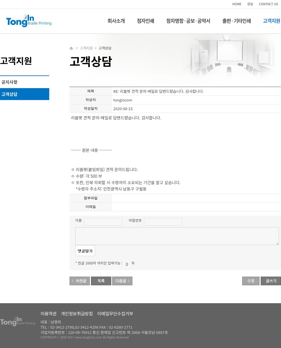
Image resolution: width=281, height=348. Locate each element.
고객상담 (9, 94)
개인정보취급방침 (77, 313)
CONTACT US (268, 3)
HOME (237, 3)
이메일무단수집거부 (115, 313)
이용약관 (48, 313)
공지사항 (9, 82)
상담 (250, 3)
